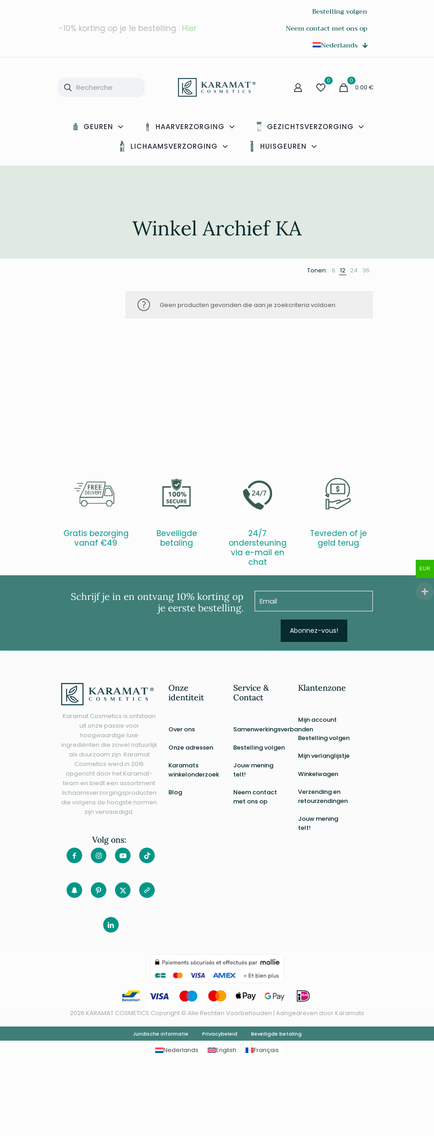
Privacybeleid (219, 1033)
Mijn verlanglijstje (324, 755)
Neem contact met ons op (255, 797)
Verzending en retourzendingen (323, 796)
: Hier (188, 28)
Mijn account (317, 719)
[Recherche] (101, 87)
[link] (333, 270)
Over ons (181, 729)
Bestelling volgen (259, 747)
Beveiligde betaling (276, 1033)
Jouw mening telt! (253, 770)
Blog (175, 792)
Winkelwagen (318, 774)
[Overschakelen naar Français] (262, 1050)
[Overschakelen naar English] (222, 1050)
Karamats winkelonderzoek (193, 770)
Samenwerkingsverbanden (260, 729)
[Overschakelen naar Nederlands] (177, 1050)
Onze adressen (190, 747)
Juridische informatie (160, 1033)
